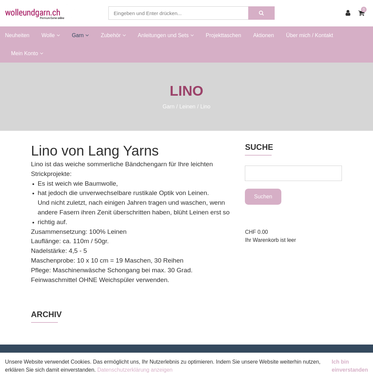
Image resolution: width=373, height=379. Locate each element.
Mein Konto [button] (27, 53)
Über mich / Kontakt (309, 35)
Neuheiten (17, 35)
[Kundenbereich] (350, 13)
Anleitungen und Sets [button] (166, 35)
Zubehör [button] (113, 35)
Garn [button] (80, 35)
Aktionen (263, 35)
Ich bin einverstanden (350, 366)
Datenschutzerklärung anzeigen (135, 370)
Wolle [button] (50, 35)
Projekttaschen (223, 35)
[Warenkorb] (363, 13)
